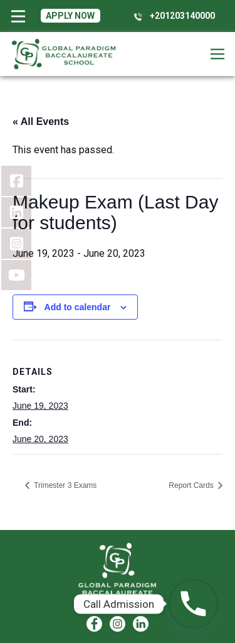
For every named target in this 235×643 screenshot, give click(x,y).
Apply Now (70, 16)
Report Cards (192, 485)
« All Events (41, 121)
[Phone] (193, 603)
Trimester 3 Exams (64, 485)
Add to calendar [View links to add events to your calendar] (77, 307)
